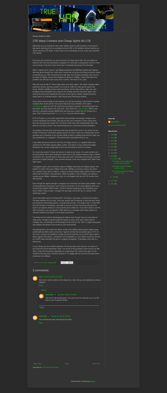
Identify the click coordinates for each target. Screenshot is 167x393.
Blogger (93, 381)
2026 (113, 135)
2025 (113, 138)
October (116, 159)
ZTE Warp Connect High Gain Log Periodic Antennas (122, 162)
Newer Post (37, 364)
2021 (113, 150)
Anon (41, 277)
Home (67, 364)
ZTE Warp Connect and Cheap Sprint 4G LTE (123, 172)
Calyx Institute (82, 109)
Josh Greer (49, 295)
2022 (113, 147)
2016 (113, 184)
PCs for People (61, 113)
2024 (113, 141)
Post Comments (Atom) (50, 367)
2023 (113, 144)
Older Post (96, 364)
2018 (113, 156)
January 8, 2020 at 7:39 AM (66, 295)
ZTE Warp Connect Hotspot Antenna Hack (121, 167)
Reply (41, 285)
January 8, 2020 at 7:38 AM (60, 316)
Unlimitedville (38, 106)
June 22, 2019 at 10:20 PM (53, 277)
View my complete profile (117, 125)
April (114, 177)
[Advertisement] (121, 74)
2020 (113, 153)
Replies (43, 290)
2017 (113, 181)
